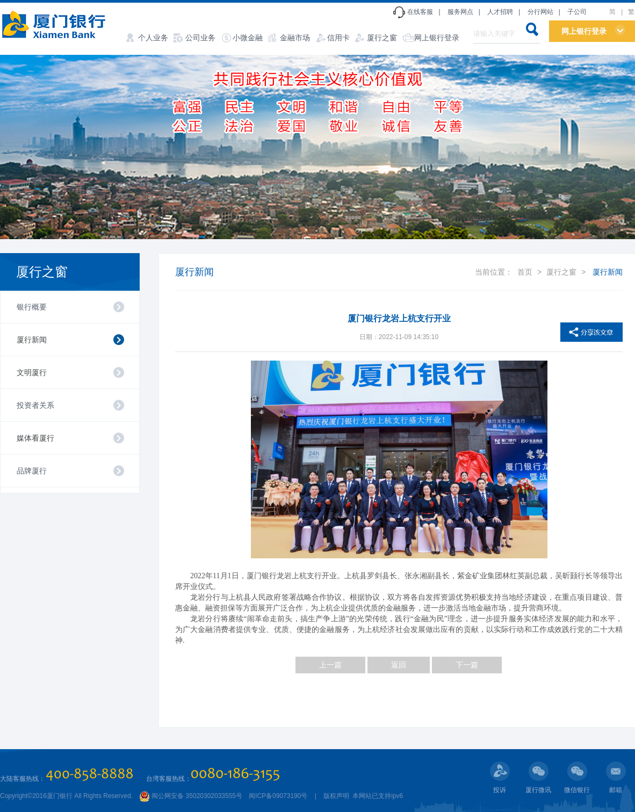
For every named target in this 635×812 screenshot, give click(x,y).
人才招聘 (500, 12)
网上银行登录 (436, 37)
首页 (524, 272)
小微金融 (248, 37)
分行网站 (540, 12)
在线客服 (420, 12)
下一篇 (467, 664)
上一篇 (330, 664)
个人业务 (153, 37)
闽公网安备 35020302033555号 (190, 796)
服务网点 (460, 12)
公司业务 (200, 37)
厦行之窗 (382, 37)
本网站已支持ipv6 (377, 796)
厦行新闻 (32, 339)
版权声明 (336, 796)
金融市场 (295, 37)
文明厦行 (32, 372)
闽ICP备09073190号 (278, 796)
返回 (398, 664)
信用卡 (338, 37)
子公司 (577, 12)
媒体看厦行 (35, 438)
